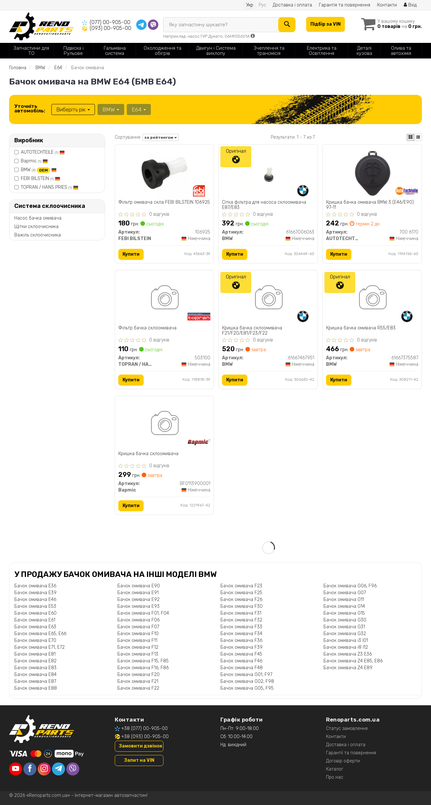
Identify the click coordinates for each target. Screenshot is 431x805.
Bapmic (34, 161)
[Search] (286, 24)
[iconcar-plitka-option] (410, 137)
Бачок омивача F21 (137, 681)
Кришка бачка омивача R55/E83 (361, 328)
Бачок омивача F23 (241, 586)
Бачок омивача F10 (138, 633)
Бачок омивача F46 (241, 661)
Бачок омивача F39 (241, 647)
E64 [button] (139, 109)
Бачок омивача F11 (137, 640)
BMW (39, 169)
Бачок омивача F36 (241, 640)
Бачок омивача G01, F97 (246, 674)
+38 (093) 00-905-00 (145, 736)
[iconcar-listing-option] (418, 137)
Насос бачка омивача (37, 218)
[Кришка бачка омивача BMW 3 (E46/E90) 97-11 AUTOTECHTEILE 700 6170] (372, 172)
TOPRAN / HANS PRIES (49, 187)
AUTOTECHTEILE (43, 152)
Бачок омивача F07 (138, 627)
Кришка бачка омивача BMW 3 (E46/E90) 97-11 (370, 205)
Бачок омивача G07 (344, 592)
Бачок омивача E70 (35, 640)
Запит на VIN (139, 760)
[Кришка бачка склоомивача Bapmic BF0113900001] (164, 424)
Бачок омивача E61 (34, 620)
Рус (262, 5)
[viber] (72, 768)
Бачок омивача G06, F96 (350, 586)
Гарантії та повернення (351, 753)
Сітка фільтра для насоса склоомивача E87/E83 (264, 205)
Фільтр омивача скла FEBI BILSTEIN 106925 (164, 202)
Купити (131, 254)
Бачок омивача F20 (138, 674)
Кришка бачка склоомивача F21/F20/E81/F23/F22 (252, 331)
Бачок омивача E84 (35, 674)
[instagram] (44, 768)
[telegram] (58, 768)
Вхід (410, 5)
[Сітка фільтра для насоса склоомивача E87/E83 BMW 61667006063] (268, 172)
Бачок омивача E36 (35, 586)
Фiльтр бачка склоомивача (147, 328)
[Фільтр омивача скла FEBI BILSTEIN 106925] (164, 172)
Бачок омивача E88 (35, 688)
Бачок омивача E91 (138, 592)
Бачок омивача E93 (138, 606)
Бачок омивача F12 (137, 647)
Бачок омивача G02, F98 (247, 681)
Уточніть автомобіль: (29, 108)
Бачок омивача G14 (344, 606)
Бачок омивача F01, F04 (143, 613)
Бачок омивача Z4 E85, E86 (353, 661)
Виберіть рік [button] (73, 109)
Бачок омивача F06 (138, 620)
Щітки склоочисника (36, 226)
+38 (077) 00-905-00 (144, 728)
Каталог (334, 769)
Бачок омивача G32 (344, 633)
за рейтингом (160, 137)
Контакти (387, 5)
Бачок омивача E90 (138, 586)
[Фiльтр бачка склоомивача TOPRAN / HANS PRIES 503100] (164, 298)
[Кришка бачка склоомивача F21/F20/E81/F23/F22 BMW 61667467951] (268, 298)
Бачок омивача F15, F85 (143, 661)
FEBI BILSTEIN (40, 178)
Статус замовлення (347, 728)
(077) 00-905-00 (110, 22)
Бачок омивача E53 (35, 606)
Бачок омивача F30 (241, 606)
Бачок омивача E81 (35, 654)
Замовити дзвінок (140, 746)
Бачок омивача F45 (241, 654)
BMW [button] (110, 109)
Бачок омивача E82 (35, 661)
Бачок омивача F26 (241, 599)
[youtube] (15, 768)
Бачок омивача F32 (241, 620)
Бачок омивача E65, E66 (40, 633)
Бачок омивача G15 (344, 613)
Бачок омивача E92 (138, 599)
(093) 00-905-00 (110, 28)
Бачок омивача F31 (240, 613)
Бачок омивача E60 (35, 613)
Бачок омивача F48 (241, 668)
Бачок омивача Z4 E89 (347, 668)
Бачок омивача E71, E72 (39, 647)
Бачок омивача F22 (138, 688)
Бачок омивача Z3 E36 (347, 654)
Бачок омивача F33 (241, 627)
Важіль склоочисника (37, 235)
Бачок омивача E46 (35, 599)
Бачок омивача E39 (35, 592)
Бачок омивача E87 (35, 681)
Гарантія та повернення (344, 5)
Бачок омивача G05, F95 (247, 688)
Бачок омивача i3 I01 (345, 640)
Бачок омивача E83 (35, 668)
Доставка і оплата (292, 5)
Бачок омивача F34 (241, 633)
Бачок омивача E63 (35, 627)
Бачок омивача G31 (344, 627)
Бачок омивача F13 (137, 654)
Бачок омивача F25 (241, 592)
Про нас (334, 777)
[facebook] (29, 768)
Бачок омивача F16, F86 (143, 668)
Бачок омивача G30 (344, 620)
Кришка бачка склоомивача (148, 453)
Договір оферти (343, 761)
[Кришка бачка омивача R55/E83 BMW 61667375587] (372, 298)
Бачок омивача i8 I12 (345, 647)
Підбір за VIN (325, 24)
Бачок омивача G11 (343, 599)
